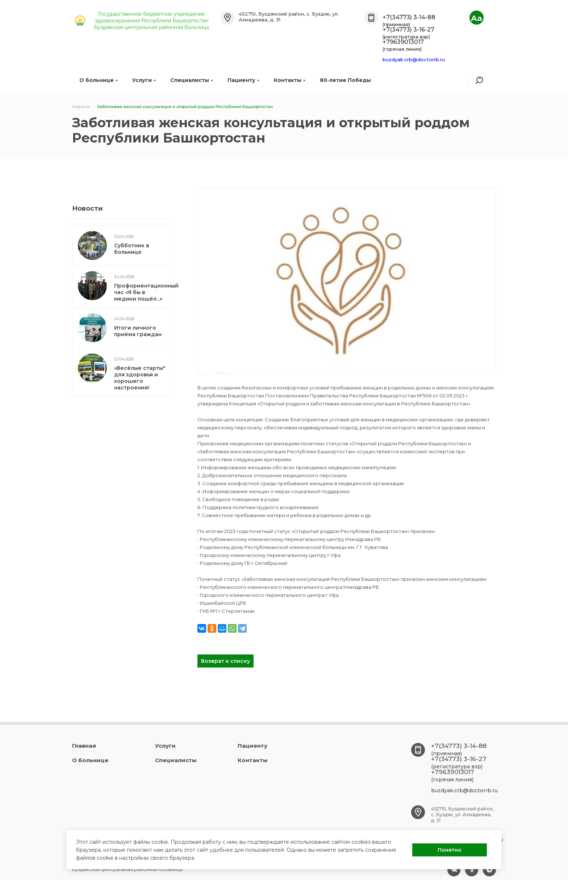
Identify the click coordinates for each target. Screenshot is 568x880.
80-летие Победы (345, 80)
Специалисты (191, 80)
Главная (84, 745)
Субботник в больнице (131, 248)
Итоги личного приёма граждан (138, 331)
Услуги (144, 80)
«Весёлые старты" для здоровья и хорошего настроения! (139, 378)
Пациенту (243, 80)
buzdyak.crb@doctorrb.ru (414, 59)
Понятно (450, 850)
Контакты (289, 80)
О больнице (98, 80)
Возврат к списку (225, 661)
